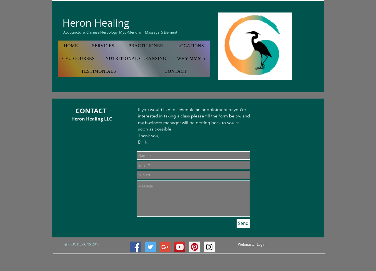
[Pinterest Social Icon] (194, 247)
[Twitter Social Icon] (150, 247)
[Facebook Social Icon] (135, 247)
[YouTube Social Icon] (179, 247)
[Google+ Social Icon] (165, 247)
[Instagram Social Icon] (209, 247)
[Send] (243, 223)
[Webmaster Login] (251, 244)
